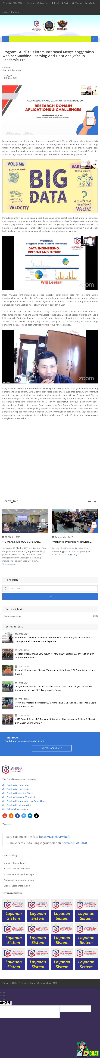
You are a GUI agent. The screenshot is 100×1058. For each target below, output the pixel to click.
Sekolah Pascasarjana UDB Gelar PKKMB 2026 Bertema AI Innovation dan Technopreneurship (54, 656)
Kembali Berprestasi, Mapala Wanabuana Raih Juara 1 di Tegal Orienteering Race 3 (55, 672)
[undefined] (8, 1003)
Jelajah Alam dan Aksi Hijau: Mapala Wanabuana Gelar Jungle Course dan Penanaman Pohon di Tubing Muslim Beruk (54, 688)
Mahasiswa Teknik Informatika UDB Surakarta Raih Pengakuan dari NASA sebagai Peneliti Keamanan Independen (53, 639)
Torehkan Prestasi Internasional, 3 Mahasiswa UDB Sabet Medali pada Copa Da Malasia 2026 (55, 704)
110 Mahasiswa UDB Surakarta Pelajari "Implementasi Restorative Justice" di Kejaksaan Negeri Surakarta (23, 541)
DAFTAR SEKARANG (51, 748)
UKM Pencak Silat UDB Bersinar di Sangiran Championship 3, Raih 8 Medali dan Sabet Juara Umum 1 (55, 721)
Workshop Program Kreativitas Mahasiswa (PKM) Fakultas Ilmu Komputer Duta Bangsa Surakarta (73, 541)
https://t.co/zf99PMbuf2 (54, 837)
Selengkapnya (9, 564)
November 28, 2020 (74, 843)
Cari (50, 596)
